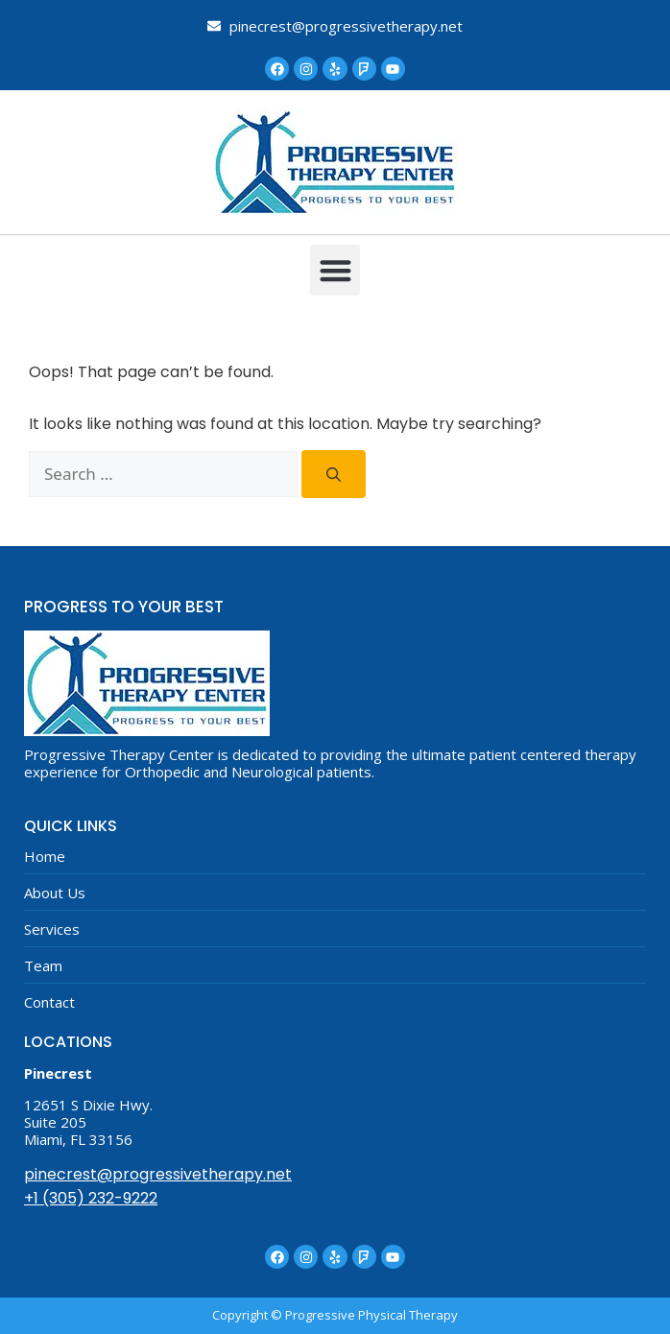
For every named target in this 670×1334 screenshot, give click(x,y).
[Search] (333, 474)
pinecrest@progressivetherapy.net (158, 1174)
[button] (335, 270)
